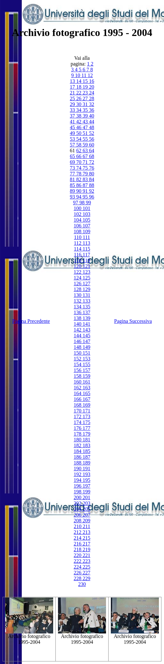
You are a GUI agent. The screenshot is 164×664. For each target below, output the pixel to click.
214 (78, 538)
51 (86, 133)
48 (91, 127)
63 (86, 150)
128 (78, 289)
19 (86, 87)
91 (86, 191)
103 (86, 214)
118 (78, 260)
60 (91, 144)
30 (79, 104)
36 (91, 110)
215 (86, 538)
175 (86, 422)
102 (78, 214)
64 (91, 150)
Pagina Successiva (133, 321)
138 (78, 318)
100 (78, 208)
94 (79, 196)
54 (79, 139)
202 (78, 503)
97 (76, 202)
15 (86, 81)
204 (78, 509)
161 (86, 382)
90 (79, 191)
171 (86, 410)
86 (79, 185)
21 (73, 92)
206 (78, 515)
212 (78, 532)
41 (73, 121)
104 (78, 220)
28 (91, 98)
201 (86, 497)
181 (86, 439)
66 (79, 156)
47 (86, 127)
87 (86, 185)
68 (91, 156)
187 (86, 457)
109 (86, 231)
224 (78, 567)
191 (86, 468)
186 (78, 457)
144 (78, 335)
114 (78, 249)
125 (86, 277)
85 (73, 185)
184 (78, 451)
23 (86, 92)
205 (86, 509)
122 (78, 272)
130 (78, 295)
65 (73, 156)
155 (86, 364)
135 (86, 306)
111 (86, 237)
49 (73, 133)
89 (73, 191)
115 (86, 249)
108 (78, 231)
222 (78, 561)
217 (86, 543)
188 (78, 462)
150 (78, 353)
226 (78, 572)
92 (91, 191)
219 (86, 549)
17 (73, 87)
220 (78, 555)
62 (79, 150)
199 (86, 491)
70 (79, 162)
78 (79, 173)
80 (91, 173)
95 (86, 196)
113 (86, 243)
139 (86, 318)
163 (86, 387)
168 (78, 405)
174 (78, 422)
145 (86, 335)
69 (73, 162)
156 (78, 370)
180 (78, 439)
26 (79, 98)
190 (78, 468)
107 (86, 225)
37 (73, 116)
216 (78, 543)
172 (78, 416)
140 (78, 324)
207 (86, 515)
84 (91, 179)
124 (78, 277)
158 (78, 376)
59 (86, 144)
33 (73, 110)
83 (86, 179)
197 (86, 486)
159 (86, 376)
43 (86, 121)
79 (86, 173)
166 (78, 399)
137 (86, 312)
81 (73, 179)
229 (86, 578)
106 (78, 225)
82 (79, 179)
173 (86, 416)
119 (86, 260)
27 (86, 98)
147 (86, 341)
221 (86, 555)
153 (86, 358)
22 (79, 92)
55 (86, 139)
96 (91, 196)
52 (91, 133)
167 (86, 399)
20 (91, 87)
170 (78, 410)
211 (86, 526)
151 (86, 353)
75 (86, 168)
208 (78, 520)
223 (86, 561)
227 (86, 572)
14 (79, 81)
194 (78, 480)
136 (78, 312)
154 (78, 364)
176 (78, 428)
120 (78, 266)
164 (78, 393)
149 (86, 347)
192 (78, 474)
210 (78, 526)
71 (86, 162)
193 (86, 474)
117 (86, 254)
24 (91, 92)
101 (86, 208)
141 (86, 324)
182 (78, 445)
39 (86, 116)
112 (78, 243)
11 (84, 75)
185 (86, 451)
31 (86, 104)
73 (73, 168)
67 (86, 156)
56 (91, 139)
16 (91, 81)
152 (78, 358)
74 (79, 168)
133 (86, 301)
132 (78, 301)
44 (91, 121)
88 (91, 185)
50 (79, 133)
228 (78, 578)
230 (82, 584)
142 (78, 329)
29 (73, 104)
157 (86, 370)
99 (88, 202)
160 (78, 382)
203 (86, 503)
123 (86, 272)
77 (73, 173)
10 (78, 75)
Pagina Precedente (31, 321)
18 (79, 87)
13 (73, 81)
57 (73, 144)
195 (86, 480)
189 (86, 462)
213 (86, 532)
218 (78, 549)
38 (79, 116)
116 (78, 254)
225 (86, 567)
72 (91, 162)
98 (82, 202)
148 (78, 347)
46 (79, 127)
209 (86, 520)
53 (73, 139)
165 (86, 393)
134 (78, 306)
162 (78, 387)
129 (86, 289)
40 (91, 116)
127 (86, 283)
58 (79, 144)
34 (79, 110)
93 (73, 196)
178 (78, 434)
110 (78, 237)
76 (91, 168)
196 (78, 486)
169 (86, 405)
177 (86, 428)
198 (78, 491)
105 (86, 220)
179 (86, 434)
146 (78, 341)
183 (86, 445)
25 (73, 98)
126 (78, 283)
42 (79, 121)
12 (90, 75)
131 (86, 295)
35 (86, 110)
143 (86, 329)
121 (86, 266)
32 (91, 104)
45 (73, 127)
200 (78, 497)
